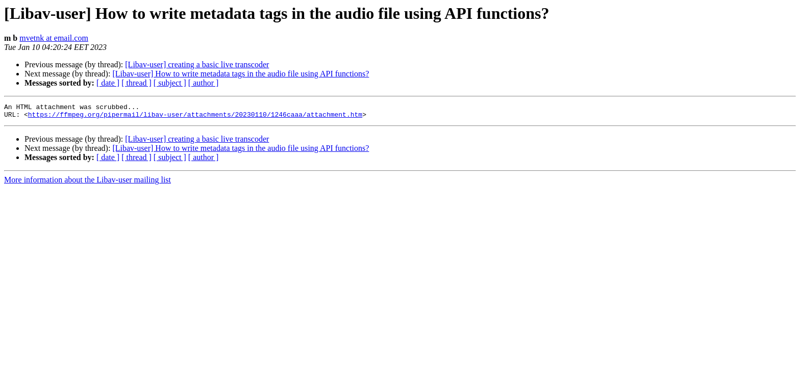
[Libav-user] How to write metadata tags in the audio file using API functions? (240, 73)
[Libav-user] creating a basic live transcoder (197, 64)
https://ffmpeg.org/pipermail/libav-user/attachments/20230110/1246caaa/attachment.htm (195, 117)
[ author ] (203, 82)
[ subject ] (170, 82)
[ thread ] (136, 82)
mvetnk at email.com (53, 38)
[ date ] (107, 82)
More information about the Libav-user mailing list (87, 182)
